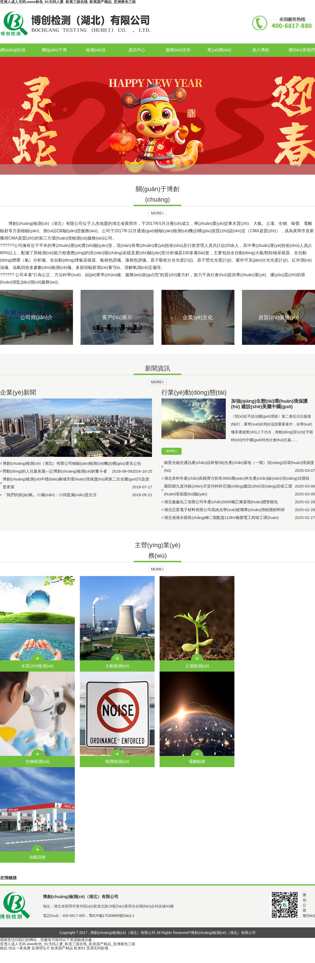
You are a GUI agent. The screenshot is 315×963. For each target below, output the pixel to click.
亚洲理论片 (41, 948)
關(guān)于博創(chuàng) (54, 56)
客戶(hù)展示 (117, 317)
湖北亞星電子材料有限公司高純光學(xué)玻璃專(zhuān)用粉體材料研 (224, 509)
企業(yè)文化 (198, 317)
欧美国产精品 (62, 948)
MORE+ (157, 213)
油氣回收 (37, 857)
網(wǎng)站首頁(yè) (13, 56)
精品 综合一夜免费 (15, 948)
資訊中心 (136, 50)
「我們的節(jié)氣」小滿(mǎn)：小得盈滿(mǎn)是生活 (50, 494)
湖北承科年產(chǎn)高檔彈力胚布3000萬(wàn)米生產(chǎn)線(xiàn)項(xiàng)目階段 (236, 478)
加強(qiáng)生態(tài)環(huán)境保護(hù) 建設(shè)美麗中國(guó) (269, 404)
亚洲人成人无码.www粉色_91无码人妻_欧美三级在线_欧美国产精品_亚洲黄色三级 (67, 944)
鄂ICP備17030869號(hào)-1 (111, 916)
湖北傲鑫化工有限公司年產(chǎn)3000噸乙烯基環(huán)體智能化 (221, 502)
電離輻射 (197, 761)
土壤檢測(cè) (197, 666)
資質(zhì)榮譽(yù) (278, 317)
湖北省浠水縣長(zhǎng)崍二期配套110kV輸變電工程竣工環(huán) (221, 517)
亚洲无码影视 (97, 948)
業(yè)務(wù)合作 (219, 56)
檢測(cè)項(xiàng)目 (96, 56)
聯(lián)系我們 (302, 50)
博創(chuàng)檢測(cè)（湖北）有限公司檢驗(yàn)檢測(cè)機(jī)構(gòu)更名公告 (72, 463)
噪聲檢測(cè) (117, 761)
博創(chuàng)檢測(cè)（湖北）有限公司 (223, 933)
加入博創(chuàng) (260, 56)
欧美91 (80, 948)
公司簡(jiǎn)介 (36, 317)
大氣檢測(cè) (117, 666)
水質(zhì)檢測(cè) (37, 666)
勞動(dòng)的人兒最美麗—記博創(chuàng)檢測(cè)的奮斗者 (55, 471)
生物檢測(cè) (37, 761)
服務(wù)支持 (178, 50)
